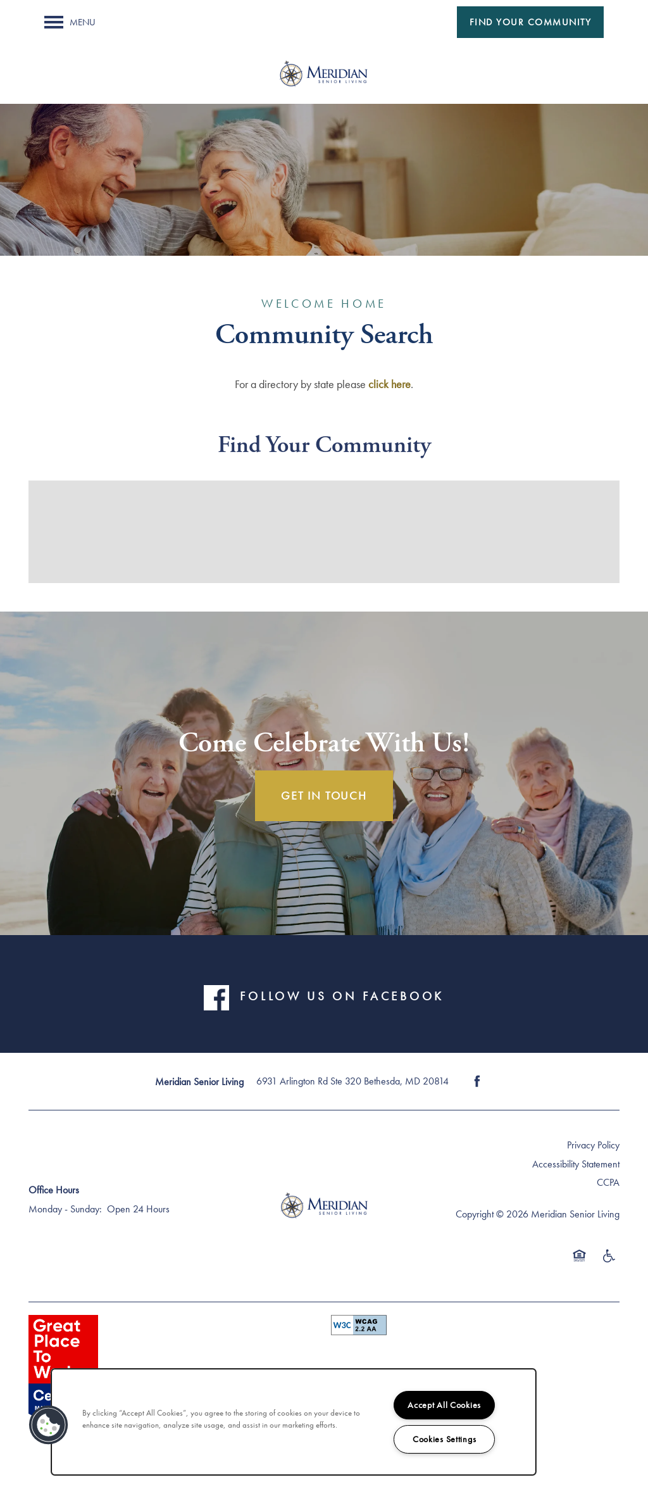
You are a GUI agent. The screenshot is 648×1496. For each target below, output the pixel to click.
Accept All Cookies (444, 1405)
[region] (294, 1422)
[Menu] (70, 22)
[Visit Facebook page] (477, 1081)
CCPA (608, 1182)
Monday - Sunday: (65, 1209)
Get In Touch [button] (324, 795)
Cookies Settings (445, 1439)
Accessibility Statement (576, 1164)
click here (389, 384)
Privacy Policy (593, 1145)
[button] (530, 22)
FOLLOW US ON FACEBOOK (342, 996)
